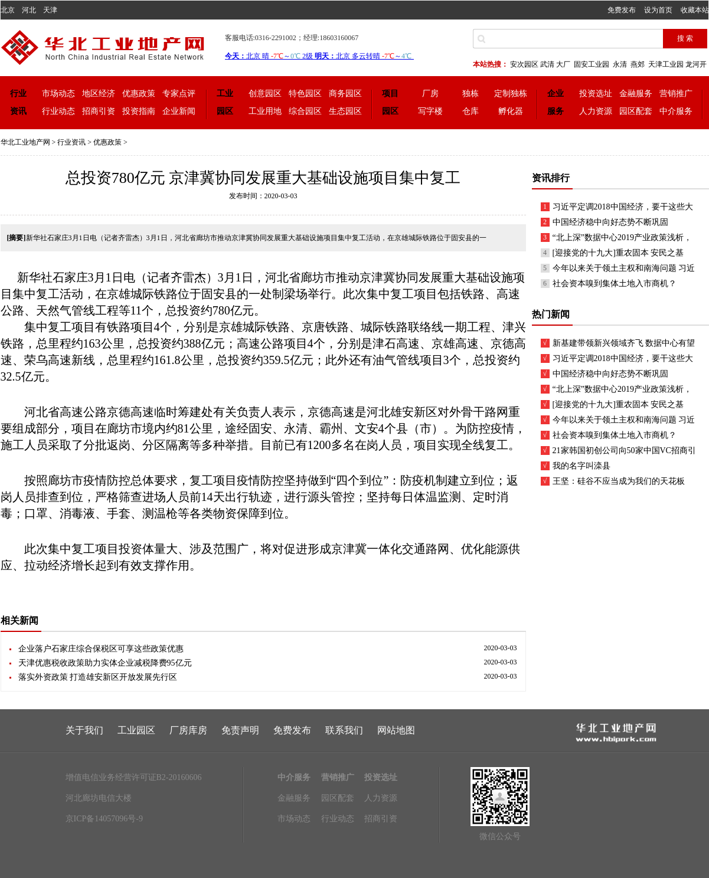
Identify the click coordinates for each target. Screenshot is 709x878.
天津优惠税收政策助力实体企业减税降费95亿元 (105, 662)
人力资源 (595, 111)
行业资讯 (71, 142)
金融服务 (635, 93)
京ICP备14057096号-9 (104, 818)
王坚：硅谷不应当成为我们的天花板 (619, 481)
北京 (8, 10)
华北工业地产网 (25, 142)
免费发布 (621, 10)
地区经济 (98, 93)
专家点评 (178, 93)
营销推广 (675, 93)
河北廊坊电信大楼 (99, 798)
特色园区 (305, 93)
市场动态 (58, 93)
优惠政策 (138, 93)
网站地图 (396, 730)
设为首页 (658, 10)
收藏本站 (695, 10)
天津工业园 (666, 64)
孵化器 (510, 111)
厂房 (430, 93)
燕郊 (637, 64)
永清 (620, 64)
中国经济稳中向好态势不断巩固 (610, 222)
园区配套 (635, 111)
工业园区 (136, 730)
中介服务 (675, 111)
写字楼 (430, 111)
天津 (50, 10)
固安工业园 (591, 64)
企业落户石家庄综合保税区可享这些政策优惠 (101, 648)
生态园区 (345, 111)
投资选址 (595, 93)
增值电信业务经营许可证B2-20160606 (134, 777)
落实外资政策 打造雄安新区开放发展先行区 (98, 677)
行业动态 (58, 111)
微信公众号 (500, 836)
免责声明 (240, 730)
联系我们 (344, 730)
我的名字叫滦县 (581, 465)
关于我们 (84, 730)
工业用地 (265, 111)
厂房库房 (188, 730)
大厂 (563, 64)
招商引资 (98, 111)
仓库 (470, 111)
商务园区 (345, 93)
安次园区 (524, 64)
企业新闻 (178, 111)
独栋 (470, 93)
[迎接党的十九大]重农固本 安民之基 (618, 252)
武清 (547, 64)
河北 (29, 10)
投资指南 (138, 111)
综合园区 (305, 111)
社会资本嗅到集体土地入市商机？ (615, 283)
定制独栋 (510, 93)
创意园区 (265, 93)
